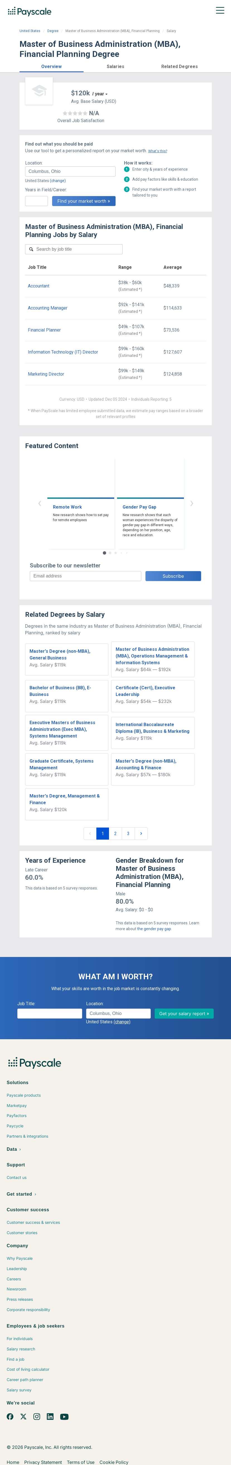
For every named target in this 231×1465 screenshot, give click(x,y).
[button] (52, 65)
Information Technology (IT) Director (63, 352)
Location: (34, 163)
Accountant (38, 286)
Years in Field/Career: (46, 189)
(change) (58, 180)
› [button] (192, 503)
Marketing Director (46, 374)
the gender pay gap (154, 929)
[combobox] (70, 171)
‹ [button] (40, 503)
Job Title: (26, 1003)
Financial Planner (44, 330)
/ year (98, 93)
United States (30, 31)
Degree (53, 31)
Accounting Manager (47, 308)
